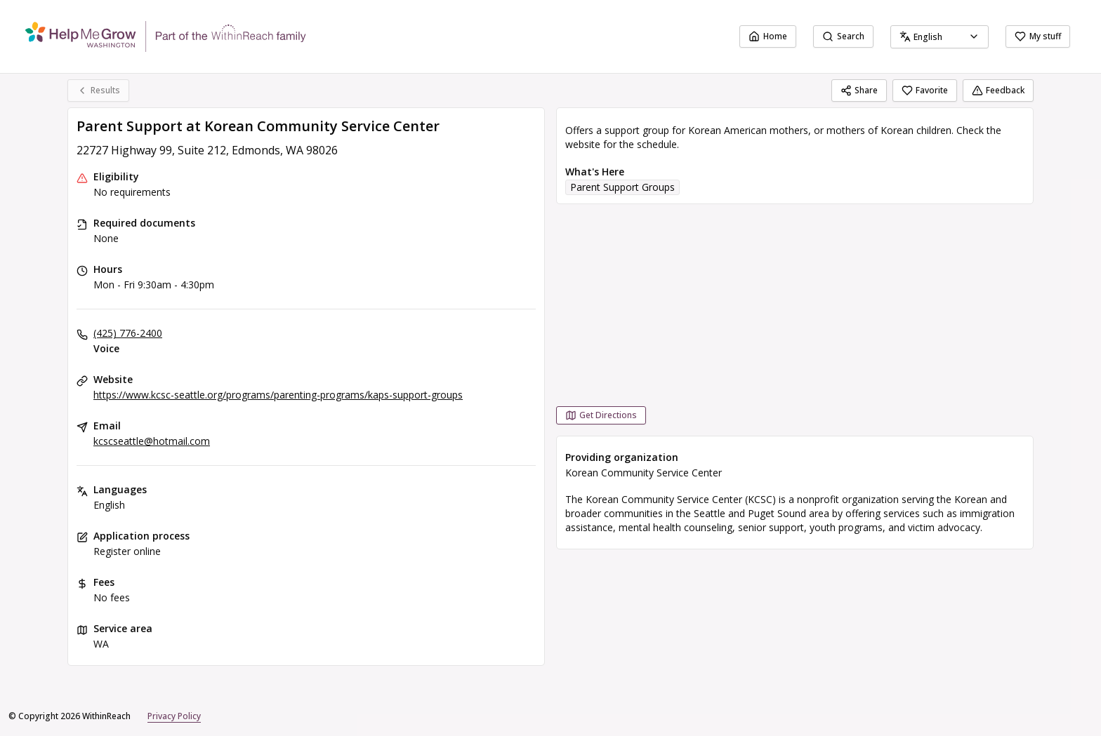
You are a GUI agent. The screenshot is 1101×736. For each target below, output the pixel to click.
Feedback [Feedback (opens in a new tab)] (998, 90)
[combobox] (939, 36)
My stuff (1038, 36)
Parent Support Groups (622, 187)
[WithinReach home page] (165, 36)
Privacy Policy (174, 716)
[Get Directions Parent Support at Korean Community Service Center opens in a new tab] (601, 415)
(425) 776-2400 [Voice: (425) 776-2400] (127, 333)
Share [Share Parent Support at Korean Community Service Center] (859, 90)
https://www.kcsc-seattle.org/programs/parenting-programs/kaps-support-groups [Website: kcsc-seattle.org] (278, 394)
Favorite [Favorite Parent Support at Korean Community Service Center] (925, 90)
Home (768, 36)
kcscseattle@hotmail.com (151, 441)
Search (843, 36)
